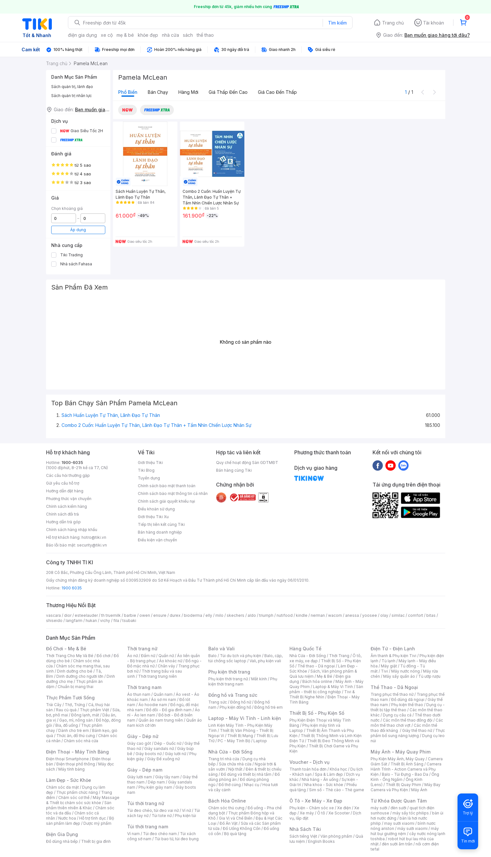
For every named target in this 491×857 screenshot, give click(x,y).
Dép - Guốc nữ (167, 743)
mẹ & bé (125, 35)
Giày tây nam (167, 776)
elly (208, 615)
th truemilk (111, 615)
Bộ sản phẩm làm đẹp (80, 821)
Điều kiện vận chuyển (157, 539)
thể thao (205, 35)
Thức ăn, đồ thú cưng (75, 735)
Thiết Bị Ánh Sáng (407, 764)
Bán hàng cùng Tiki (234, 470)
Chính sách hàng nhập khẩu (71, 529)
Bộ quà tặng (235, 833)
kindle (301, 615)
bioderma (193, 615)
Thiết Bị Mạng (240, 735)
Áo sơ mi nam (163, 699)
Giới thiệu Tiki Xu (153, 516)
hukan (91, 620)
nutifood (285, 615)
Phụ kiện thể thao (407, 704)
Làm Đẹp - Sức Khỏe (68, 780)
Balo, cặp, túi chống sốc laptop (245, 658)
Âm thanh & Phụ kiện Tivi (393, 655)
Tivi (384, 671)
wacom (335, 615)
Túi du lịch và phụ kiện (240, 655)
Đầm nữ (148, 655)
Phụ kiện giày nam (155, 787)
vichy (105, 620)
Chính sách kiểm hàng (66, 506)
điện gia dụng (82, 35)
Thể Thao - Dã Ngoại (394, 687)
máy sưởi (379, 807)
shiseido (54, 620)
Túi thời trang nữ (145, 803)
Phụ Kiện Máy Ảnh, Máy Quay (398, 758)
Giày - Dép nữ (142, 736)
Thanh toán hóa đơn (307, 769)
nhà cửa (170, 35)
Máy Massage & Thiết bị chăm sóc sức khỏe (82, 800)
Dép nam (156, 782)
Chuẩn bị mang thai (75, 686)
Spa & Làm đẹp (329, 774)
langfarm (74, 620)
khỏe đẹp (148, 35)
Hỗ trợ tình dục (92, 818)
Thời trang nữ (142, 648)
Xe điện (344, 807)
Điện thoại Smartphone (67, 758)
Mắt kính (259, 678)
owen (144, 615)
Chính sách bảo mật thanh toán (166, 485)
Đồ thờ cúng (230, 784)
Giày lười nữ (175, 753)
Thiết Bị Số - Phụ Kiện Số (316, 713)
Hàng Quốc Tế (305, 648)
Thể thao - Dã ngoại (316, 666)
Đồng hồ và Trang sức (232, 695)
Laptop (260, 740)
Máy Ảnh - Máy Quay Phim (400, 751)
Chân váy (166, 666)
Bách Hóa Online (227, 800)
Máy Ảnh (419, 789)
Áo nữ (132, 655)
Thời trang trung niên (157, 676)
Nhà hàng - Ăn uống (320, 779)
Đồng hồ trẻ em (268, 707)
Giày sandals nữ (159, 748)
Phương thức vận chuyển (68, 498)
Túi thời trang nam (147, 826)
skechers (235, 615)
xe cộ (107, 35)
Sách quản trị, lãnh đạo (72, 86)
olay (384, 615)
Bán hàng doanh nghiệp (160, 532)
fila (116, 620)
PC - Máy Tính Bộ (234, 740)
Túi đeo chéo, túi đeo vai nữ (153, 810)
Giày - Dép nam (144, 770)
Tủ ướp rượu (429, 676)
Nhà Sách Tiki (305, 829)
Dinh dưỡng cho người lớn (79, 676)
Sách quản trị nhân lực (71, 95)
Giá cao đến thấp (277, 92)
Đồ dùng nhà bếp (62, 841)
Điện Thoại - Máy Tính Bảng (77, 751)
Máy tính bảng (71, 769)
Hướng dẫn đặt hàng (64, 490)
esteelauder (86, 615)
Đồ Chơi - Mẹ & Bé (66, 648)
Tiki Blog (146, 470)
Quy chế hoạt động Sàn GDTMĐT (247, 462)
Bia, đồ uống (66, 725)
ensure (159, 615)
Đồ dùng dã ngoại (407, 699)
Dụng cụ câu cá (397, 715)
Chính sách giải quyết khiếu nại (166, 501)
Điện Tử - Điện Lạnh (393, 648)
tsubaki (129, 620)
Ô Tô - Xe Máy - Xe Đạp (315, 800)
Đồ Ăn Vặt (229, 823)
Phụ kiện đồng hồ (235, 707)
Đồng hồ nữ (240, 702)
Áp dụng (78, 229)
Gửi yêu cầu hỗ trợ (62, 483)
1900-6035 (72, 462)
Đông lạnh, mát (85, 715)
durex (175, 615)
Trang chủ (393, 22)
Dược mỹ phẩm (97, 823)
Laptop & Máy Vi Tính (333, 686)
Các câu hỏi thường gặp (68, 475)
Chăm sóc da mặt (62, 787)
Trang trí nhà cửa (223, 758)
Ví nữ (186, 810)
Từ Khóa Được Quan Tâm (399, 800)
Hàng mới (188, 92)
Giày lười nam (139, 776)
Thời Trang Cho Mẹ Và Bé (69, 655)
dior (67, 615)
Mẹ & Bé (324, 676)
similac (398, 615)
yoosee (369, 615)
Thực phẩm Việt (94, 709)
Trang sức (217, 702)
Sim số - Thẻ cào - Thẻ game (336, 789)
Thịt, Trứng (75, 704)
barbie (130, 615)
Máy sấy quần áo (399, 676)
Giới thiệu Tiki (150, 462)
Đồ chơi (103, 655)
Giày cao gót (139, 743)
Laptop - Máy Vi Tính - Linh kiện (244, 718)
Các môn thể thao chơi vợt (407, 723)
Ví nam (133, 833)
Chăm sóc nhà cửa (81, 740)
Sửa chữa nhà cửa (235, 764)
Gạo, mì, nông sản (76, 720)
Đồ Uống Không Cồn (241, 828)
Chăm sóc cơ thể (74, 797)
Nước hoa (67, 818)
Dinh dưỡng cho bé (74, 671)
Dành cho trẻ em (73, 730)
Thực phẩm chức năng (77, 792)
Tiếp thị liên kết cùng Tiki (161, 524)
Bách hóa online (317, 681)
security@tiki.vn (92, 545)
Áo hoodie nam (152, 704)
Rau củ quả (66, 709)
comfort (415, 615)
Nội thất (235, 769)
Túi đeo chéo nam (160, 833)
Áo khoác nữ (170, 660)
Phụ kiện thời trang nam (242, 681)
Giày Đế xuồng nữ (163, 758)
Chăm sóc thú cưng (226, 807)
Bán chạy (158, 92)
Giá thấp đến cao (228, 92)
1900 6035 (71, 588)
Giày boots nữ (149, 753)
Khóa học (338, 769)
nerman (318, 615)
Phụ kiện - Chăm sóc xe (311, 807)
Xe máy (307, 813)
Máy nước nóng (405, 671)
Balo (212, 655)
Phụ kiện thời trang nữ (228, 678)
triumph (266, 615)
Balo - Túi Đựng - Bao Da (405, 774)
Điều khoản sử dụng (156, 509)
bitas (431, 615)
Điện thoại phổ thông (75, 764)
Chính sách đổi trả (62, 514)
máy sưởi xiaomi (412, 828)
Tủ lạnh (388, 660)
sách (188, 35)
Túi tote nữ (162, 815)
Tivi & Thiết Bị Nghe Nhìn (322, 694)
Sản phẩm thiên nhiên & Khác (78, 805)
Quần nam (163, 694)
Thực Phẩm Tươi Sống (70, 697)
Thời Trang (339, 655)
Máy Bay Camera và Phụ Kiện (405, 787)
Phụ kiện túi (185, 815)
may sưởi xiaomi (399, 823)
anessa (352, 615)
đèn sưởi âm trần (397, 844)
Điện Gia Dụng (62, 834)
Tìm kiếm (337, 22)
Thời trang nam (144, 687)
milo (219, 615)
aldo (252, 615)
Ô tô (321, 813)
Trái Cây (53, 704)
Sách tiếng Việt (303, 836)
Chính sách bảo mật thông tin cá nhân (173, 493)
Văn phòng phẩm (336, 836)
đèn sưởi (398, 807)
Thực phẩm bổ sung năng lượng (408, 733)
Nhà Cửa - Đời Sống (230, 751)
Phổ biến (127, 92)
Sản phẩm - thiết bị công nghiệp (326, 689)
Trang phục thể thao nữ (392, 694)
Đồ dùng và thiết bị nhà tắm (246, 774)
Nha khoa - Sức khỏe (323, 784)
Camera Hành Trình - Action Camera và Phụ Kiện (406, 769)
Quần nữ (166, 655)
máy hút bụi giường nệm (405, 831)
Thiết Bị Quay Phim (403, 784)
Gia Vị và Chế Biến (235, 818)
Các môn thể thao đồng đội (407, 720)
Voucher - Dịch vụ (309, 762)
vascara (53, 615)
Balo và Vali (221, 648)
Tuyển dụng (149, 478)
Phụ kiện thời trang (229, 672)
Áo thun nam (138, 694)
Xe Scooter (339, 813)
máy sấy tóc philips (410, 813)
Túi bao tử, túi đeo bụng (177, 838)
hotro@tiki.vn (93, 537)
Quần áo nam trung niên (160, 720)
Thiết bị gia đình (96, 841)
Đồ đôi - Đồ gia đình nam (169, 709)
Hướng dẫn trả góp (63, 521)
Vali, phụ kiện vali (265, 660)
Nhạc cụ (251, 784)
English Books (321, 841)
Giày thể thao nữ (417, 730)
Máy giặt (389, 666)
